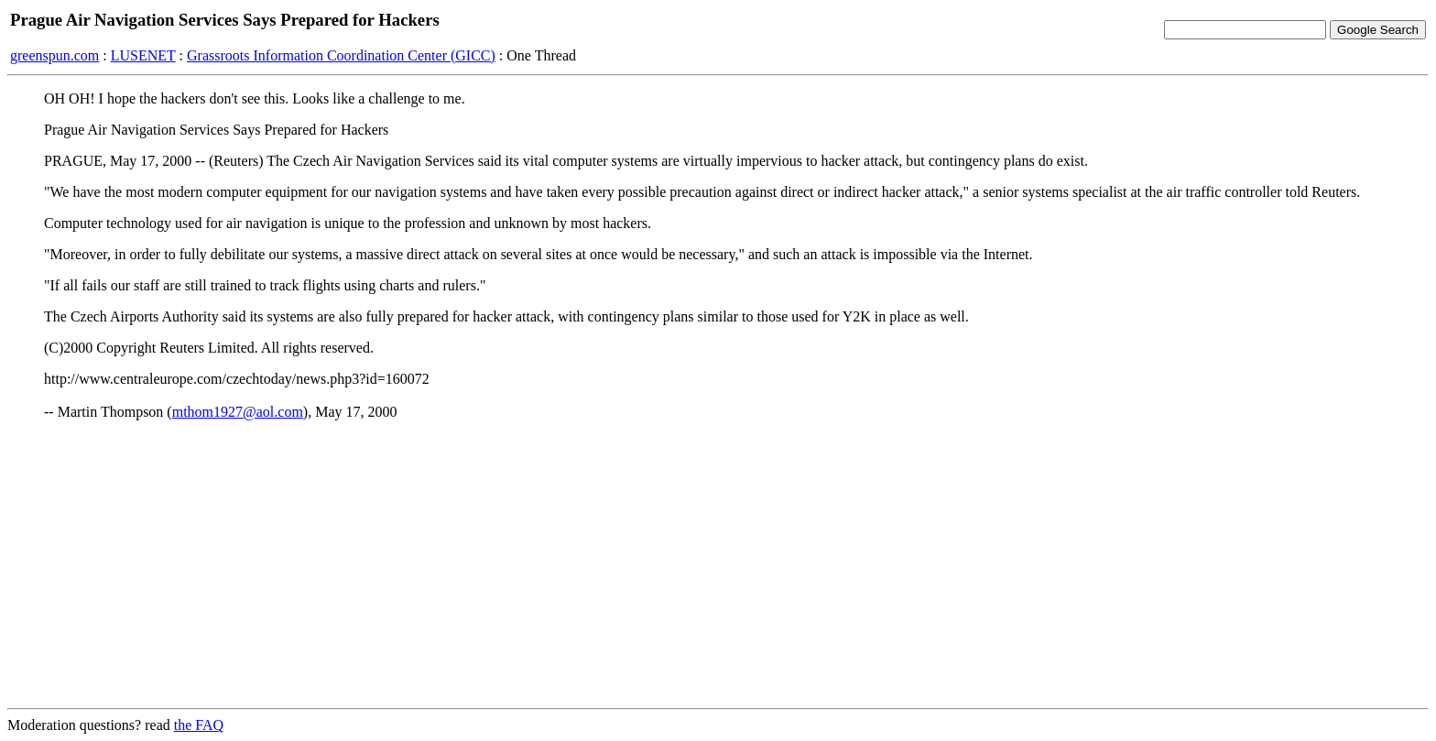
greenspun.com (54, 55)
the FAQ (198, 725)
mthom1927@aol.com (237, 412)
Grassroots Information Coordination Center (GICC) (341, 55)
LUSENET (143, 55)
